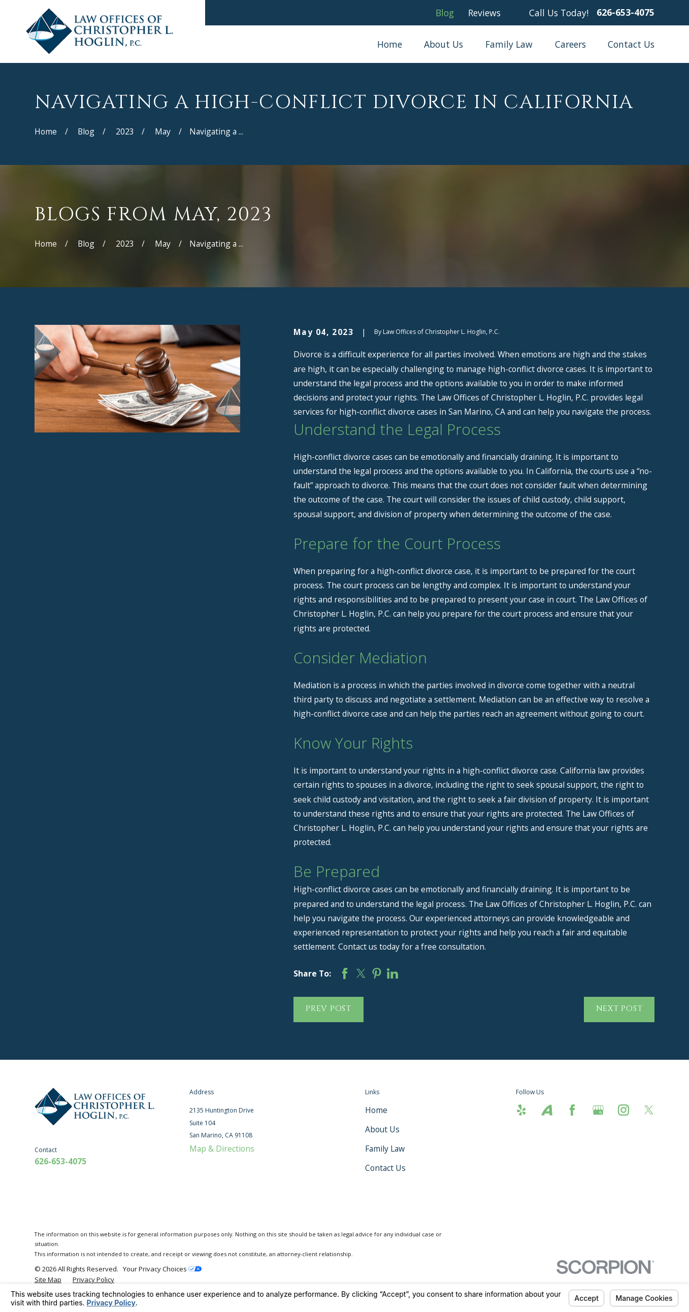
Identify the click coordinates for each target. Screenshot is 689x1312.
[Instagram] (623, 1110)
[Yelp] (521, 1110)
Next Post (619, 1008)
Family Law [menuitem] (509, 44)
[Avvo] (546, 1110)
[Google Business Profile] (598, 1110)
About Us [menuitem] (443, 44)
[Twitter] (648, 1110)
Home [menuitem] (389, 44)
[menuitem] (48, 1279)
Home (376, 1110)
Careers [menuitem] (570, 44)
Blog (445, 13)
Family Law (385, 1148)
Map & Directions (221, 1148)
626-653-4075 (625, 12)
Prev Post (328, 1008)
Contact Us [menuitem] (631, 44)
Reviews (484, 13)
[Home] (102, 31)
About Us (382, 1129)
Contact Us (385, 1167)
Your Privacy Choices (162, 1268)
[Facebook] (572, 1110)
